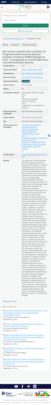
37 (23, 151)
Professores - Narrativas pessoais (34, 142)
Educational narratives (29, 127)
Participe (44, 2)
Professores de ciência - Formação (34, 144)
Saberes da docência (29, 131)
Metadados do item (10, 301)
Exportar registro (30, 45)
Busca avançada (26, 31)
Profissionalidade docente (31, 134)
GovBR (3, 2)
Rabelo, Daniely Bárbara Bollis (32, 69)
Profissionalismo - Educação (31, 146)
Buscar (25, 25)
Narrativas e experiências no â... (14, 39)
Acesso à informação (30, 2)
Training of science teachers (31, 125)
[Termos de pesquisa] (25, 15)
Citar (6, 45)
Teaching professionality (30, 129)
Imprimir (16, 45)
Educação (25, 149)
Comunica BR (15, 2)
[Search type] (25, 20)
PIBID (24, 136)
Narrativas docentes (29, 140)
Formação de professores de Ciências (35, 138)
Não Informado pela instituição (32, 73)
